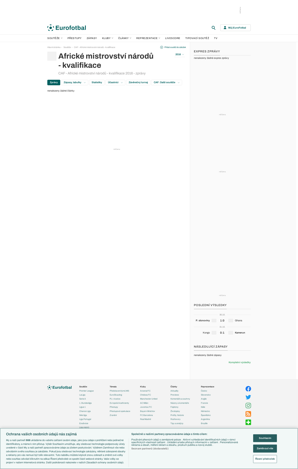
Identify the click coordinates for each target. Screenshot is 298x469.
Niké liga (83, 415)
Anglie (204, 399)
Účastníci (115, 82)
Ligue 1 (82, 407)
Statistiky (97, 82)
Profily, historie (177, 415)
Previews (174, 395)
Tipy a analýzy (176, 423)
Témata (113, 386)
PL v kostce (115, 399)
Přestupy (74, 38)
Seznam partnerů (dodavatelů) (150, 448)
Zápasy (92, 38)
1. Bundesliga (85, 403)
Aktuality (174, 391)
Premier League (86, 391)
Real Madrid (145, 419)
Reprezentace (148, 38)
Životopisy (175, 411)
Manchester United (148, 399)
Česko (204, 391)
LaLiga (82, 395)
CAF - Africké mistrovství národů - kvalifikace (94, 47)
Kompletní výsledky (240, 362)
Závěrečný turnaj (138, 82)
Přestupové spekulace (120, 411)
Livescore (172, 38)
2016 (179, 54)
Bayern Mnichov (147, 411)
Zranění (113, 415)
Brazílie (204, 423)
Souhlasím (265, 438)
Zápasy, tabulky (75, 82)
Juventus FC (146, 407)
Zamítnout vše (265, 448)
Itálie (203, 407)
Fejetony (174, 407)
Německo (205, 411)
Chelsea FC (145, 395)
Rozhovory (175, 419)
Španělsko (206, 415)
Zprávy (54, 82)
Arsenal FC (145, 391)
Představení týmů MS (119, 391)
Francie (204, 403)
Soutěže (55, 38)
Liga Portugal (85, 419)
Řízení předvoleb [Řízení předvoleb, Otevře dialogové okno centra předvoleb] (265, 459)
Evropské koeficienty (119, 403)
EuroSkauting (116, 395)
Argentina (205, 419)
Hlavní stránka (53, 47)
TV (215, 38)
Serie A (82, 399)
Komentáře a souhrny (180, 399)
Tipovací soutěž (197, 38)
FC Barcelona (146, 415)
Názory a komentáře (179, 403)
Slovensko (206, 395)
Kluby (107, 38)
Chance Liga (85, 411)
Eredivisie (83, 423)
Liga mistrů (84, 427)
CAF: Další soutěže (167, 82)
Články (173, 386)
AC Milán (144, 403)
